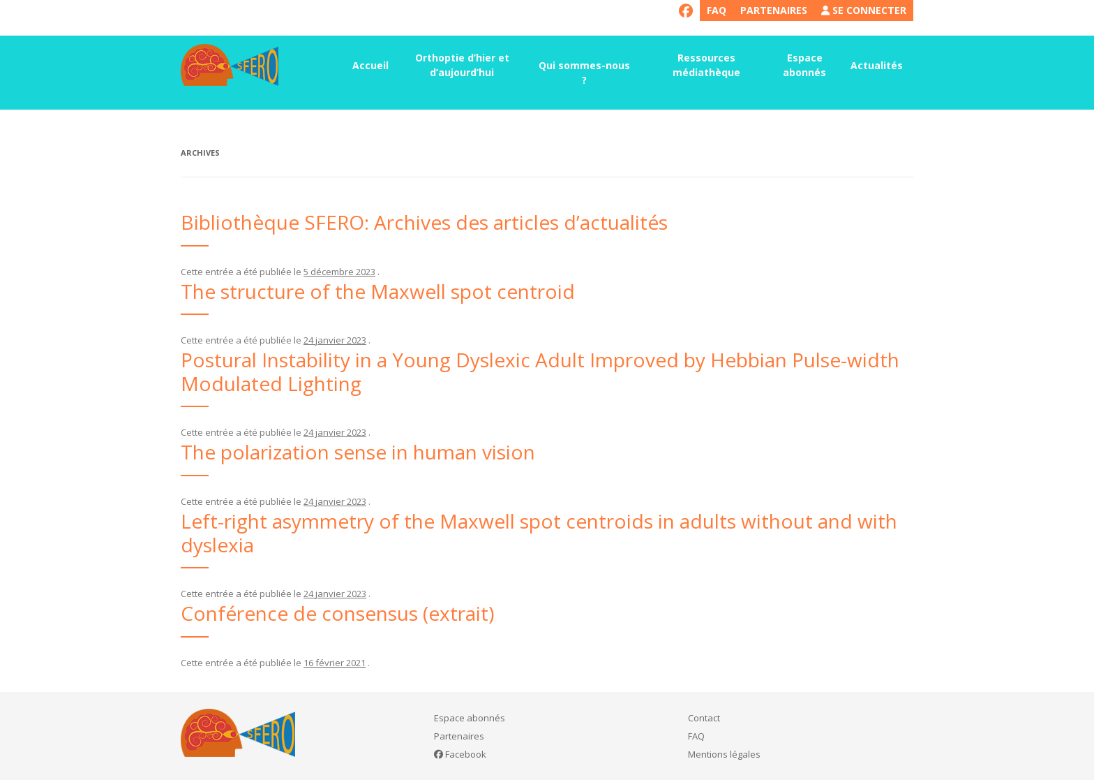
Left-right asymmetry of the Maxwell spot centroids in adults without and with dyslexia (539, 533)
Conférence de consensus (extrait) (337, 613)
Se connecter (863, 10)
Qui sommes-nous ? (584, 73)
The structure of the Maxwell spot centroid (378, 291)
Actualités (877, 65)
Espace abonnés (804, 65)
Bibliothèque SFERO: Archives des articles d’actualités (424, 222)
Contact (704, 718)
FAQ (716, 10)
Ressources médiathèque (706, 65)
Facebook (460, 754)
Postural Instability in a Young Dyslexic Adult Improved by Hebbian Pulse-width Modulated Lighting (540, 371)
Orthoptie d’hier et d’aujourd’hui (462, 65)
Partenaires (773, 10)
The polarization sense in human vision (358, 452)
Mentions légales (724, 754)
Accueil (370, 65)
